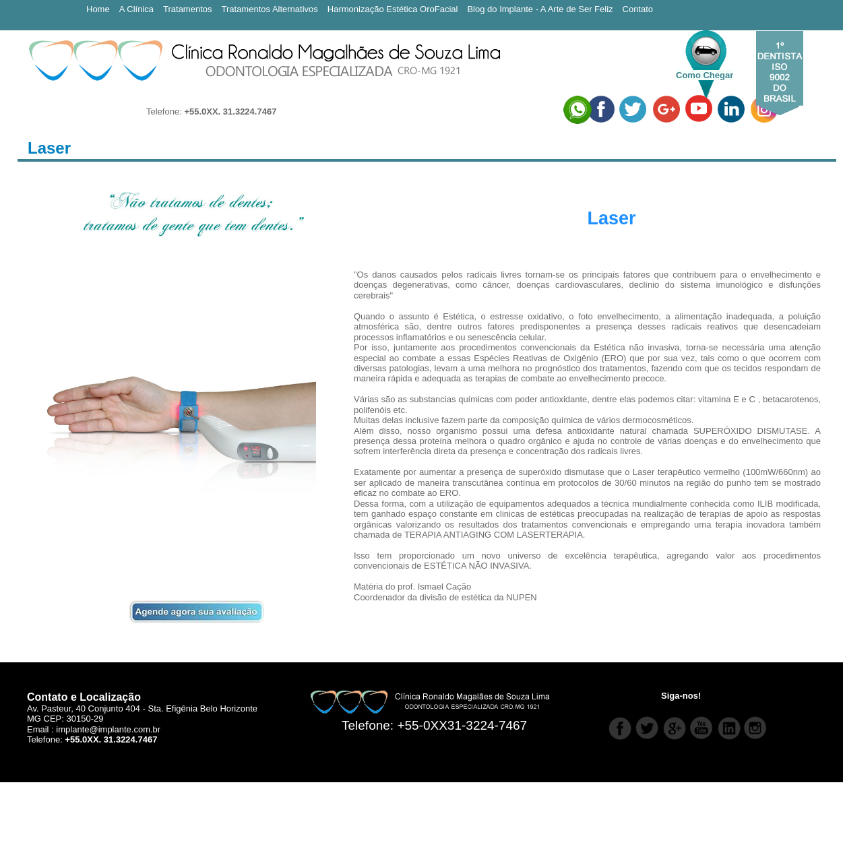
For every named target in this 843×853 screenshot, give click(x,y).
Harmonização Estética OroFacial (392, 9)
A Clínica (136, 9)
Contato (638, 9)
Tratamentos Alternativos (270, 9)
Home (98, 9)
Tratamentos (187, 9)
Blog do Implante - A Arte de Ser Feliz (540, 9)
